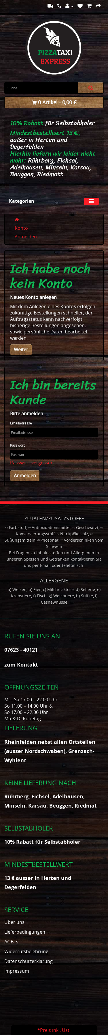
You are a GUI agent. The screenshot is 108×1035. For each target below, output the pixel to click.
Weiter (21, 349)
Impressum (16, 971)
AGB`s (11, 942)
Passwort (17, 445)
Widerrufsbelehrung (26, 951)
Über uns (14, 922)
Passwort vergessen (32, 462)
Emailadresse (21, 423)
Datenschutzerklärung (28, 961)
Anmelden (26, 236)
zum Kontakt (21, 664)
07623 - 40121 (21, 649)
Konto (21, 228)
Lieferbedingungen (24, 932)
